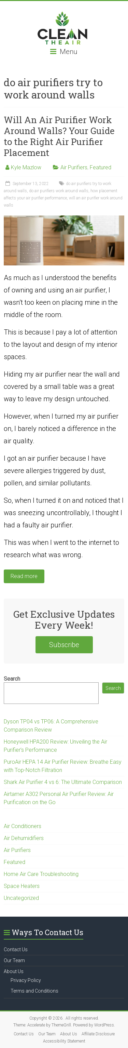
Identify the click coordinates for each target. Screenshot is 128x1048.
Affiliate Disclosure (98, 1034)
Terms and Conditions (34, 991)
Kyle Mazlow (26, 167)
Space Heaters (22, 886)
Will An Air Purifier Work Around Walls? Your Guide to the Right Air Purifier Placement (59, 136)
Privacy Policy (26, 980)
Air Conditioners (22, 826)
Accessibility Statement (64, 1041)
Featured (100, 167)
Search (12, 679)
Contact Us (16, 949)
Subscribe (64, 645)
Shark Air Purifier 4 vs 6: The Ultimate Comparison (63, 782)
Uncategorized (21, 898)
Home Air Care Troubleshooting (41, 874)
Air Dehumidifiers (24, 838)
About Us (14, 971)
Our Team (14, 960)
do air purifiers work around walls (58, 190)
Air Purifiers (73, 167)
